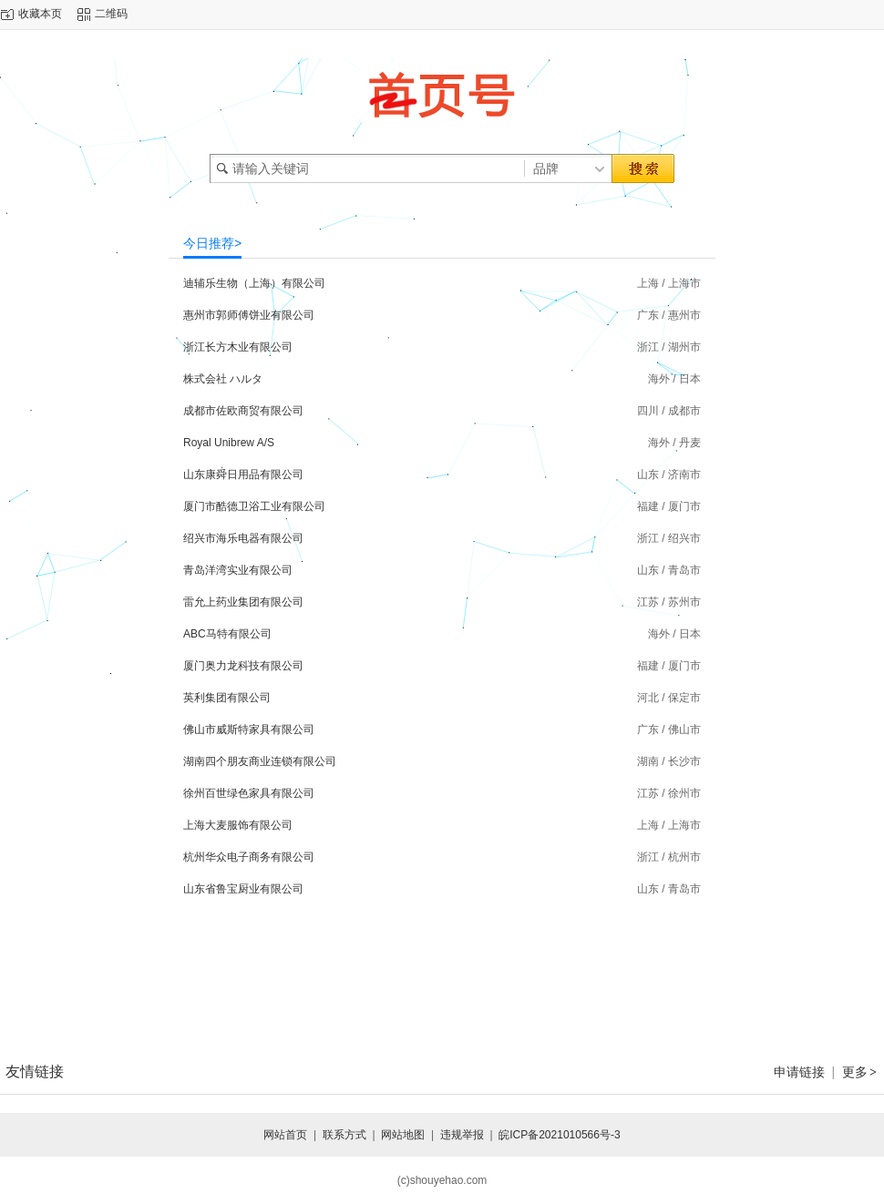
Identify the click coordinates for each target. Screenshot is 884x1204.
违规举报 (462, 1134)
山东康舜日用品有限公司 (243, 474)
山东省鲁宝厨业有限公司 (243, 889)
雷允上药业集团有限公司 (243, 602)
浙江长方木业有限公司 (238, 347)
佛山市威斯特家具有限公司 (248, 729)
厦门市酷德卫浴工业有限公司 (254, 506)
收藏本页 (40, 13)
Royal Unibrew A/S (228, 442)
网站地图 (403, 1134)
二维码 (111, 13)
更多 (860, 1072)
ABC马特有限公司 (227, 634)
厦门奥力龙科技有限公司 (243, 665)
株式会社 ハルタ (222, 378)
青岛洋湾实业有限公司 (238, 570)
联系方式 (344, 1134)
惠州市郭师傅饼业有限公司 (248, 315)
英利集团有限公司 (227, 697)
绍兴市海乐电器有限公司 (243, 538)
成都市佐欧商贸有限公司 (243, 410)
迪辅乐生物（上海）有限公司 (254, 283)
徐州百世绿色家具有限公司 (248, 793)
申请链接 (799, 1072)
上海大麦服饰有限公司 (238, 825)
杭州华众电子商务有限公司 (248, 857)
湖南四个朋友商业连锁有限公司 (259, 761)
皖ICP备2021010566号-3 (559, 1134)
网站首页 (285, 1134)
